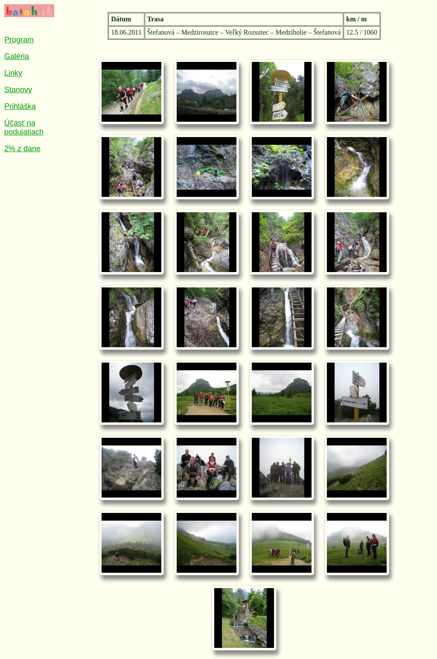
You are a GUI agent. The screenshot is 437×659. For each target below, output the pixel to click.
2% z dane (22, 148)
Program (19, 39)
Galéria (16, 56)
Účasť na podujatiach (24, 127)
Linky (13, 73)
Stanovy (18, 89)
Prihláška (20, 106)
